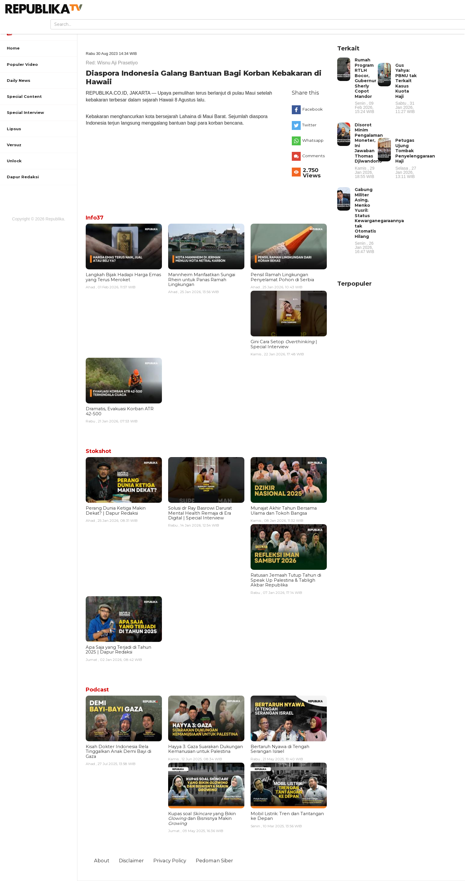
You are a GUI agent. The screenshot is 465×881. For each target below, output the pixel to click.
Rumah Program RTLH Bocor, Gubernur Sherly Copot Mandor (366, 85)
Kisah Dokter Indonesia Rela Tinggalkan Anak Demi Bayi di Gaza (118, 751)
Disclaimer (131, 860)
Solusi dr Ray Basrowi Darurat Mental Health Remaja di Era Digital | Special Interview (200, 513)
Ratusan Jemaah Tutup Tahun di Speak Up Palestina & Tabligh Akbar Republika (286, 580)
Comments (313, 155)
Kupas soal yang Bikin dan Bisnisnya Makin (202, 818)
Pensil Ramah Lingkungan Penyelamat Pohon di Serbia (282, 277)
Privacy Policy (169, 860)
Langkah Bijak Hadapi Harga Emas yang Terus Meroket (123, 277)
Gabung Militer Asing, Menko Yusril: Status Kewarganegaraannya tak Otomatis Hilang (379, 220)
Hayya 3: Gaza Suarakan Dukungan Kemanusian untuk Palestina (205, 749)
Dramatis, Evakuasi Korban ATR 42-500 (120, 411)
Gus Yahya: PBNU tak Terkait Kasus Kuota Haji (406, 88)
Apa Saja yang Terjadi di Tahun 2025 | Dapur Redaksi (118, 650)
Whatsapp (313, 140)
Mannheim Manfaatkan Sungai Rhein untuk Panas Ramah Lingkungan (201, 279)
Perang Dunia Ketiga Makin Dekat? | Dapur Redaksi (116, 510)
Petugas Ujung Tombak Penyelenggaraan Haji (415, 158)
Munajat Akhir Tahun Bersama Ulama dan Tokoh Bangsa (284, 510)
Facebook (312, 109)
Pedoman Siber (214, 860)
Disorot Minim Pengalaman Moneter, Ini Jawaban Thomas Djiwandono (369, 150)
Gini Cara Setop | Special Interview (284, 344)
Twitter (309, 125)
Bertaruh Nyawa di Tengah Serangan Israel (280, 749)
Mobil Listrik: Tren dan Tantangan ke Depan (287, 816)
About (101, 860)
